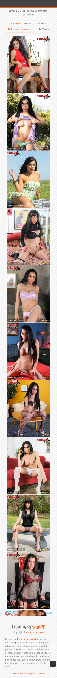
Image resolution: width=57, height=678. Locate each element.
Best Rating (28, 23)
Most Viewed (41, 23)
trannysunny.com (35, 632)
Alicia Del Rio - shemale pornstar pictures (28, 674)
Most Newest (16, 23)
